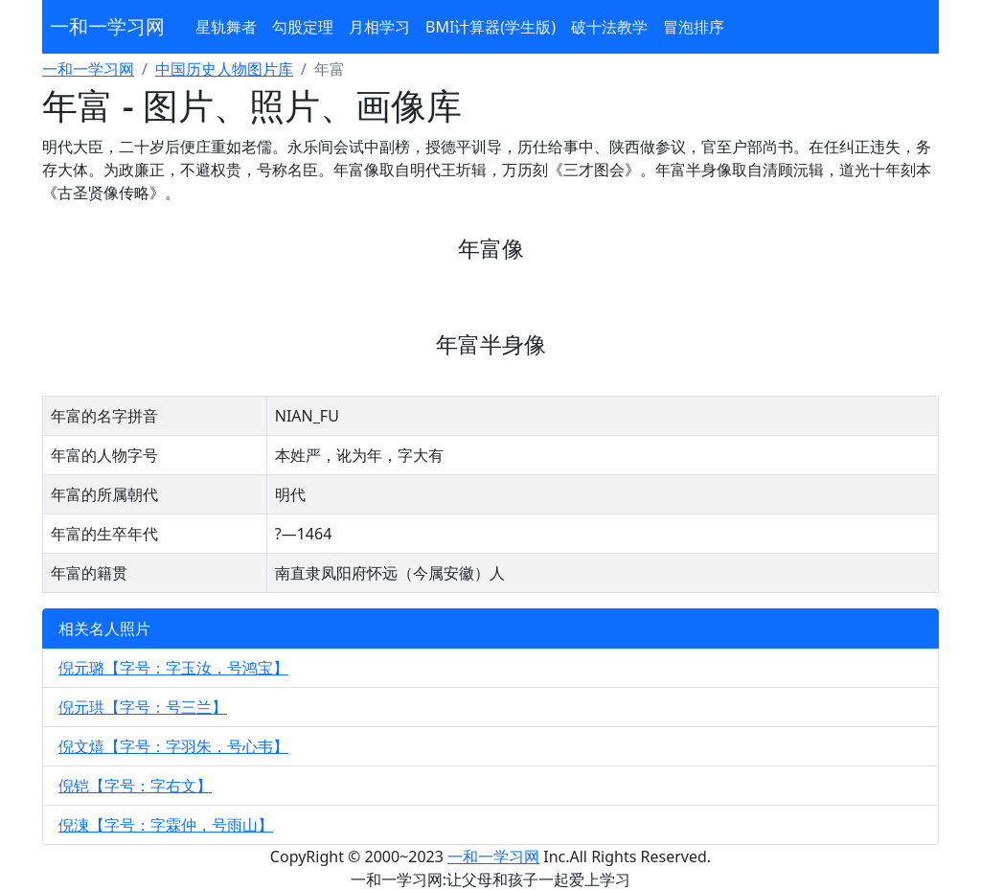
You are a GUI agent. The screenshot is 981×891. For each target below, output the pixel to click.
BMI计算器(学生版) (490, 26)
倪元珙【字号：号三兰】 (142, 707)
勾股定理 (302, 26)
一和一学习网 (107, 26)
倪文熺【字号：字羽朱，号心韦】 (173, 746)
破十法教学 (609, 26)
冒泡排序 (693, 26)
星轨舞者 (226, 26)
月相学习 (379, 26)
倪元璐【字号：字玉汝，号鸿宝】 (173, 667)
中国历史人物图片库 (224, 69)
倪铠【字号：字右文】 (135, 785)
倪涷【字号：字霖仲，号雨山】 (165, 824)
